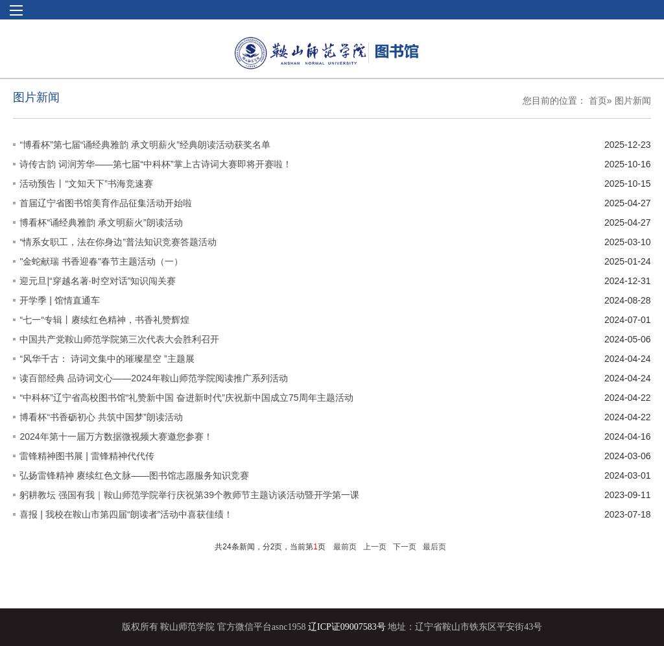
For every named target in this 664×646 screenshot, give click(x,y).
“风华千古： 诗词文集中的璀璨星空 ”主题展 (106, 358)
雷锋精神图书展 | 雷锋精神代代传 (86, 456)
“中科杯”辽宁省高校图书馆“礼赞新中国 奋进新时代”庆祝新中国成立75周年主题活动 (186, 397)
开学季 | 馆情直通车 (59, 300)
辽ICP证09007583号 (347, 627)
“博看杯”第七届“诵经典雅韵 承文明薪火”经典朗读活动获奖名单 (144, 144)
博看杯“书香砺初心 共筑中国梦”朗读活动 (100, 417)
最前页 (345, 546)
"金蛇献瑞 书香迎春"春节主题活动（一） (101, 261)
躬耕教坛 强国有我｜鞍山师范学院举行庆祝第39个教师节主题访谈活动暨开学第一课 (189, 495)
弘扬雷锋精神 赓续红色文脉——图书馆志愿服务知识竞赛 (134, 475)
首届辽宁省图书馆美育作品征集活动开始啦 (105, 203)
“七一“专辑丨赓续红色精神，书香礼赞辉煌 (104, 320)
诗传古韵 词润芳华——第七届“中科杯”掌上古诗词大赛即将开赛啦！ (155, 164)
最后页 (434, 546)
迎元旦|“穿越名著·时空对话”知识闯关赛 (97, 281)
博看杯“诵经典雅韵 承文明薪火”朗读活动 (100, 222)
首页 (598, 100)
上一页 (374, 546)
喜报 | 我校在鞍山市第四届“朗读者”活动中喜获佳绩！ (126, 514)
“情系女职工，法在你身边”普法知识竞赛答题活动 (117, 242)
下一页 (404, 546)
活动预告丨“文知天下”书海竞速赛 (85, 183)
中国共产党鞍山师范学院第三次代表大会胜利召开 (119, 339)
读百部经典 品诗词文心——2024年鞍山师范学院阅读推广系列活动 (153, 378)
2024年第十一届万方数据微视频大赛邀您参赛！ (115, 436)
